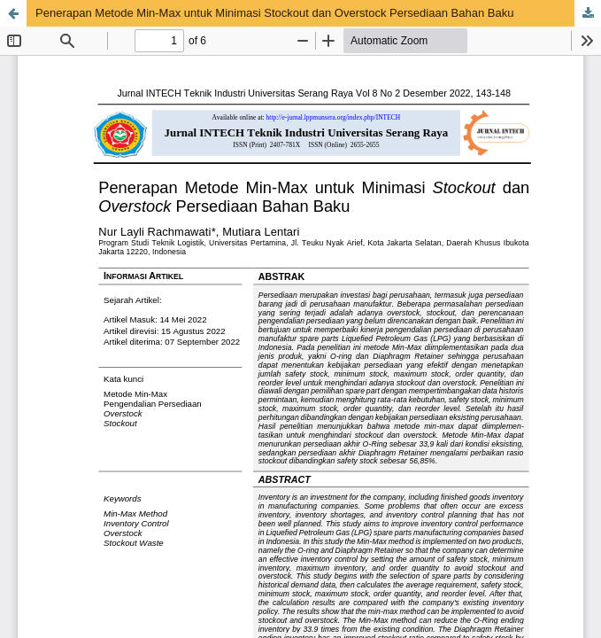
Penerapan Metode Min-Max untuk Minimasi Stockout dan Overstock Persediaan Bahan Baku (274, 12)
